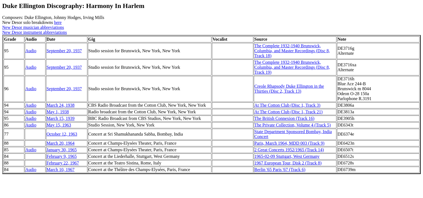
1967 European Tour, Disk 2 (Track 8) (287, 163)
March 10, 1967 (61, 169)
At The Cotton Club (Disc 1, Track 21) (288, 111)
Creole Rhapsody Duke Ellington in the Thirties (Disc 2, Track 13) (289, 89)
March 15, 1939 (61, 118)
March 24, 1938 (61, 105)
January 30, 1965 (62, 149)
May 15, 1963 (59, 125)
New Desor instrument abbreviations (34, 32)
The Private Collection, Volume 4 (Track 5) (292, 125)
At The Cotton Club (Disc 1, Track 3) (287, 105)
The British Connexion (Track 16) (284, 118)
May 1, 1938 (58, 111)
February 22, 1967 (63, 163)
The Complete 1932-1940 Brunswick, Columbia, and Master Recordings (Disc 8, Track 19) (292, 67)
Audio (30, 50)
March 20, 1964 (61, 143)
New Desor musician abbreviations (33, 27)
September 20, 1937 (64, 50)
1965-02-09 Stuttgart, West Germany (287, 156)
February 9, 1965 (62, 156)
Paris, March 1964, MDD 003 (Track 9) (289, 143)
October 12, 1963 (62, 134)
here (58, 22)
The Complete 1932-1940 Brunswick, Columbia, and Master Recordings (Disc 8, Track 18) (292, 50)
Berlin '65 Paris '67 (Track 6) (279, 169)
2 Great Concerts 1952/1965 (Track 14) (289, 149)
